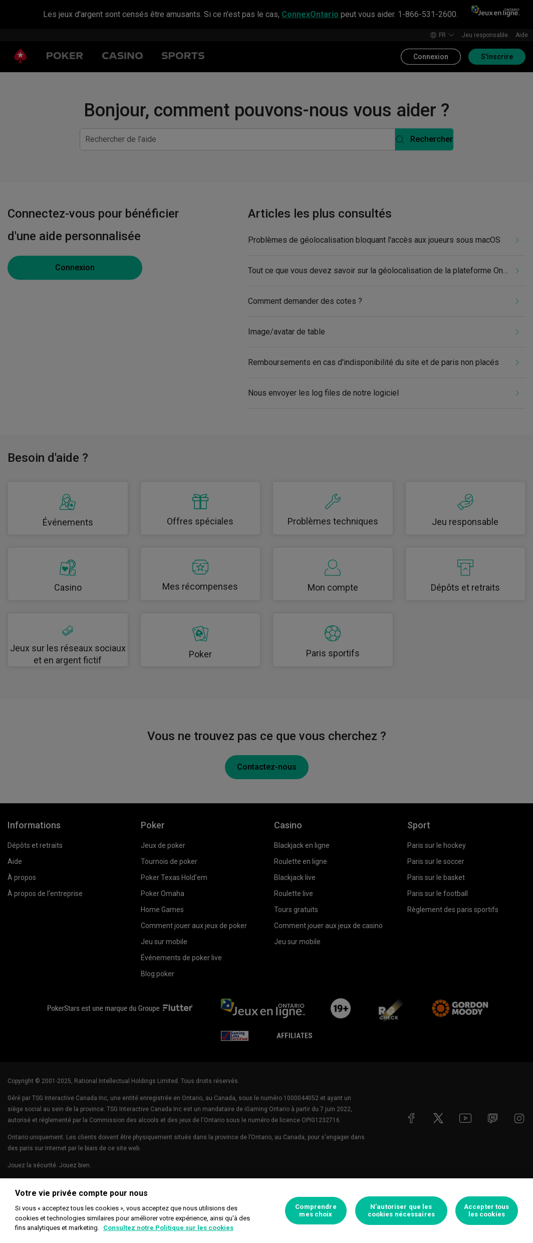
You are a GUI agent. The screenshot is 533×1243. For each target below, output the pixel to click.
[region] (266, 1210)
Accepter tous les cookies (486, 1210)
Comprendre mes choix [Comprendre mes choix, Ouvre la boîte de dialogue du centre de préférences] (315, 1210)
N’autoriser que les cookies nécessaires (401, 1210)
